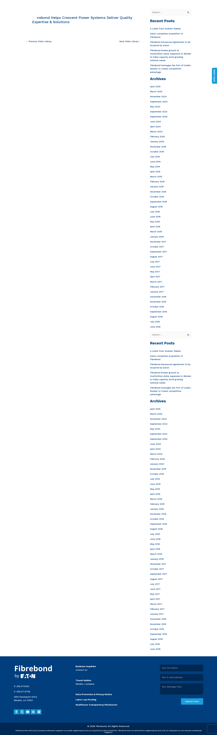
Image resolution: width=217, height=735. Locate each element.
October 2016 (157, 306)
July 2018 (155, 211)
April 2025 (155, 86)
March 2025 (156, 91)
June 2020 (155, 121)
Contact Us (81, 668)
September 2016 (159, 311)
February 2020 (157, 136)
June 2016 (155, 326)
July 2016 (155, 321)
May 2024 (155, 106)
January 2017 (157, 291)
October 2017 (157, 246)
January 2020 (157, 141)
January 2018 (157, 236)
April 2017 (155, 276)
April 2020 (155, 126)
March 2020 (156, 131)
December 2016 (158, 296)
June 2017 (155, 266)
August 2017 (156, 256)
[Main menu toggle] (208, 11)
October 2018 (157, 196)
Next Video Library (129, 41)
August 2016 (156, 316)
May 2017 (155, 271)
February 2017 (157, 286)
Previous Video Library (39, 41)
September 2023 (159, 111)
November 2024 (158, 96)
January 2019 (157, 186)
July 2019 (155, 156)
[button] (16, 710)
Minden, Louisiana (85, 682)
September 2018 (159, 201)
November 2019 (158, 146)
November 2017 (158, 241)
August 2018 (156, 206)
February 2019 (157, 181)
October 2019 (157, 151)
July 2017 (155, 261)
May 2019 (155, 166)
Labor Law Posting (86, 698)
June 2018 (155, 216)
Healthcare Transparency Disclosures (97, 703)
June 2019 (155, 161)
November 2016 (158, 301)
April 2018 (155, 226)
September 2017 (159, 251)
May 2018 (155, 221)
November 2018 (158, 191)
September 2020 (159, 116)
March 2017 (156, 281)
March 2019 (156, 176)
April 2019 (155, 171)
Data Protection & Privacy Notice (94, 692)
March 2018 (156, 231)
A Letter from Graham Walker (166, 28)
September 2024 (159, 101)
